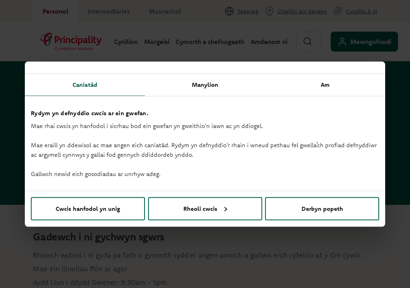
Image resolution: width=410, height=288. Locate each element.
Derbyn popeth (322, 208)
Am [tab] (325, 84)
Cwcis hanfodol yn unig (88, 208)
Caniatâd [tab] (84, 84)
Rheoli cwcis (205, 208)
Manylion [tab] (205, 84)
